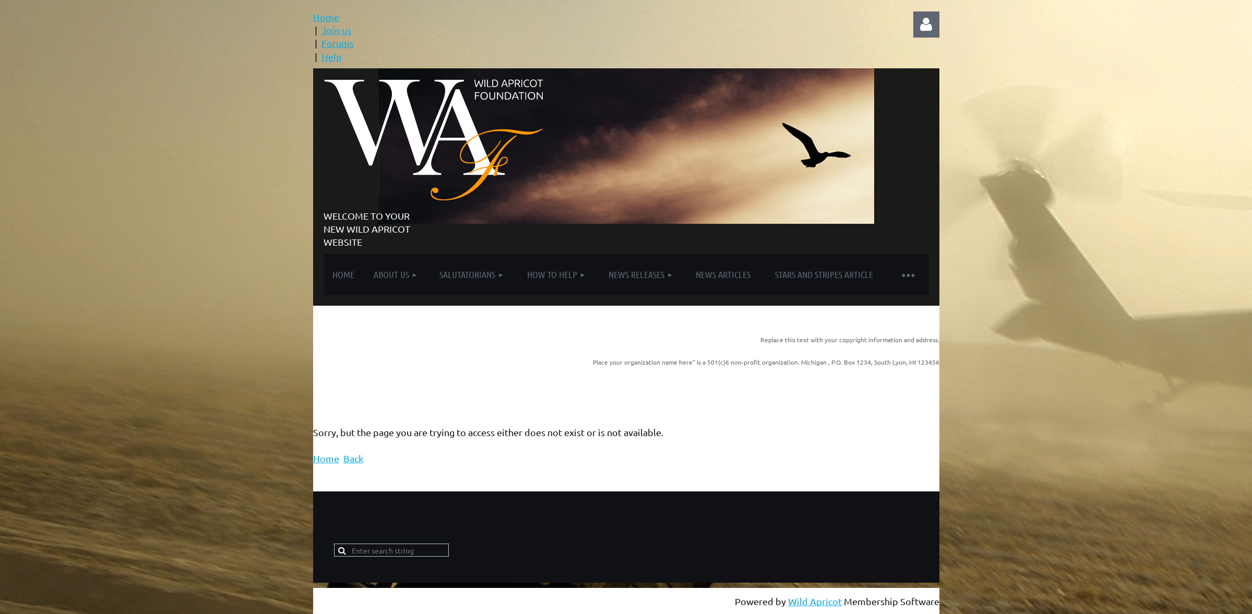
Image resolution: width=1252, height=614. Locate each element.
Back (353, 458)
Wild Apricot (815, 601)
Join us (336, 30)
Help (331, 56)
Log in (926, 24)
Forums (337, 43)
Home (326, 16)
